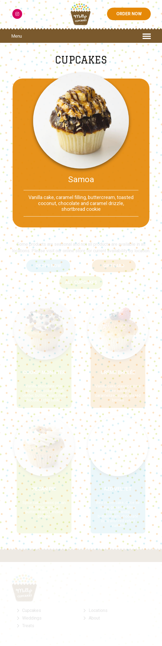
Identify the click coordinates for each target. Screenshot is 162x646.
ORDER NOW (129, 14)
